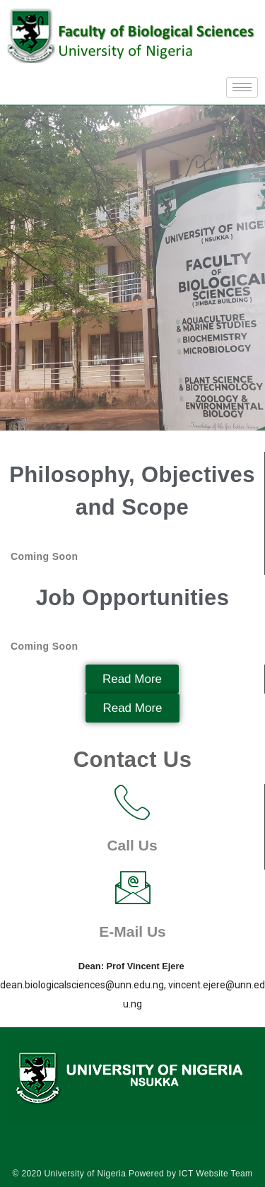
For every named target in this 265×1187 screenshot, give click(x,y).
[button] (132, 679)
